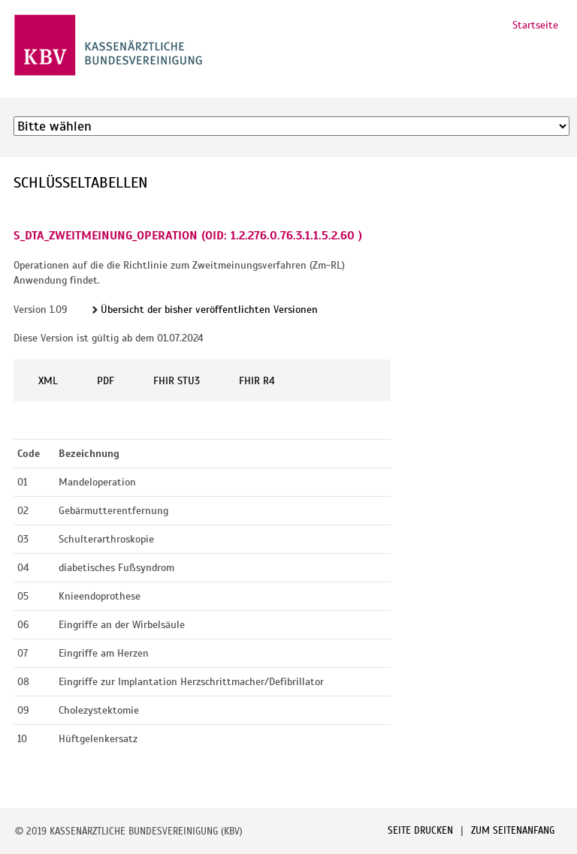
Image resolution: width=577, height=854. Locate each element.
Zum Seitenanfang (512, 831)
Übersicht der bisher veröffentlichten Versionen (209, 309)
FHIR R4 (257, 380)
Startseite (535, 25)
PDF (105, 380)
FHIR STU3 (176, 380)
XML (48, 380)
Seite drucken (420, 831)
